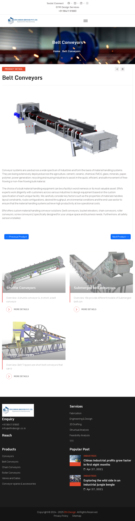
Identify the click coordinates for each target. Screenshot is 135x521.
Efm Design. (70, 512)
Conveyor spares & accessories (19, 483)
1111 (72, 440)
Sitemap (76, 515)
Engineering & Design (81, 418)
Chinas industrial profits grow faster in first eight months (107, 462)
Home (56, 51)
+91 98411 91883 (67, 11)
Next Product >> (120, 236)
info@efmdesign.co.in (14, 428)
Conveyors (8, 456)
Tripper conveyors (20, 356)
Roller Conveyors (11, 472)
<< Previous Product (16, 236)
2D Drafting (76, 424)
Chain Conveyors (11, 467)
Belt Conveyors (10, 461)
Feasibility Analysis (80, 435)
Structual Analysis (79, 429)
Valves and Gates (11, 478)
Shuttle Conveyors (21, 289)
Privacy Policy (61, 515)
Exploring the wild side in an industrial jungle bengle (101, 482)
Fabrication (76, 413)
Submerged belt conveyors (95, 289)
